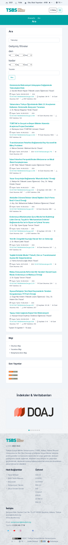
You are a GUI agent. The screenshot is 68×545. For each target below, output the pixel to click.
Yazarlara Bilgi (15, 349)
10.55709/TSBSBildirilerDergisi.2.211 (22, 283)
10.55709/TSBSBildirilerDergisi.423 (22, 190)
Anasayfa (31, 18)
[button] (29, 430)
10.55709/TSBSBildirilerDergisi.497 (22, 231)
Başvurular (11, 482)
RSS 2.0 (38, 485)
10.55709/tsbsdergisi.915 (43, 264)
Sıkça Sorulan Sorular (15, 489)
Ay (18, 55)
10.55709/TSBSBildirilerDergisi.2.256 (23, 171)
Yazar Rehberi (12, 475)
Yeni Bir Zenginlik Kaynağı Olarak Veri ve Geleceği (31, 239)
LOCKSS (38, 478)
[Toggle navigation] (60, 10)
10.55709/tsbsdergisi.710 (43, 152)
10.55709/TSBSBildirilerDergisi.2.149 (22, 116)
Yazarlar (12, 69)
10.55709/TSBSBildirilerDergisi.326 (22, 96)
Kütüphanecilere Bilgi (18, 353)
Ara (12, 77)
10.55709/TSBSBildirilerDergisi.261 (22, 209)
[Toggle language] (59, 2)
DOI (36, 489)
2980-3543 (16, 446)
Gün (26, 55)
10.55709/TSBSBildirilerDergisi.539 (22, 321)
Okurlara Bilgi (15, 346)
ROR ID (38, 495)
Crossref (38, 492)
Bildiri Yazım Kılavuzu (14, 478)
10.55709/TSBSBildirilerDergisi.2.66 (22, 247)
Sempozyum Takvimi (14, 485)
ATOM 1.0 (38, 499)
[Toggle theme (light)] (50, 2)
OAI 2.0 (38, 475)
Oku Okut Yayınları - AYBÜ (38, 2)
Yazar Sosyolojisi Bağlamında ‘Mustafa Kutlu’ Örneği (32, 178)
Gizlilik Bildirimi (32, 541)
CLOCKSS (39, 482)
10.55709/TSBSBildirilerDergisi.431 (22, 305)
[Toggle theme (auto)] (13, 541)
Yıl (9, 55)
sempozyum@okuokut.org (21, 522)
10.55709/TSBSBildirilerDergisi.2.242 (23, 135)
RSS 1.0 (38, 502)
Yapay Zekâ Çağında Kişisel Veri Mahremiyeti (29, 313)
